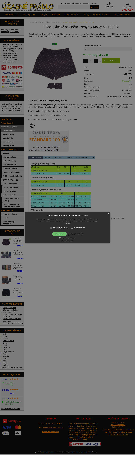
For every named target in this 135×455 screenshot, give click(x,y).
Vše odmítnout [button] (75, 234)
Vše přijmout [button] (59, 234)
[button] (67, 227)
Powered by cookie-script (67, 241)
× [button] (108, 214)
